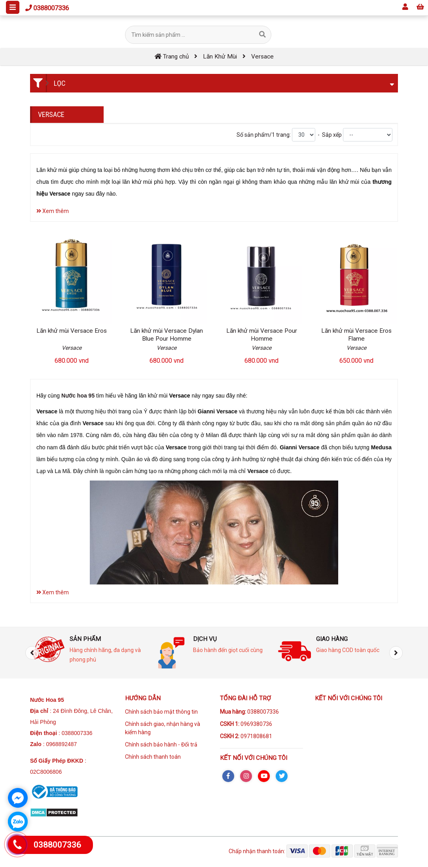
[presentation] (32, 653)
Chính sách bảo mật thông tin (161, 712)
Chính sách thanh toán (153, 757)
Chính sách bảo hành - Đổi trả (161, 744)
